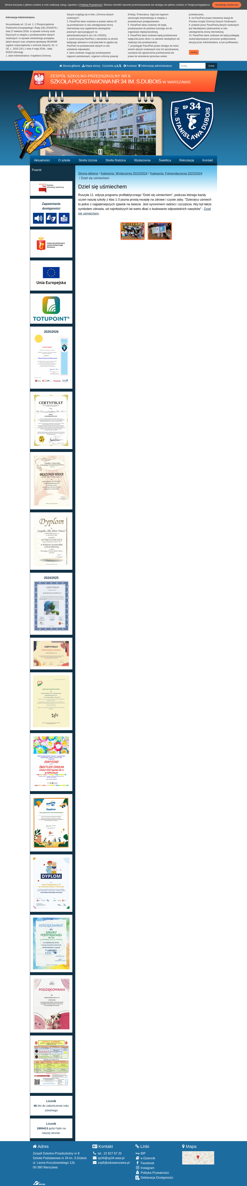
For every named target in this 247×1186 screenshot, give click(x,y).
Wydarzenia (142, 160)
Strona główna (69, 65)
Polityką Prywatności (90, 4)
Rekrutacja (186, 160)
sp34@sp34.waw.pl (108, 1158)
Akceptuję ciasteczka (226, 4)
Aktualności (42, 160)
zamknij (193, 52)
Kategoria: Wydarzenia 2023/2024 (124, 173)
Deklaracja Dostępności (154, 1178)
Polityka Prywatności (152, 1172)
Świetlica (165, 160)
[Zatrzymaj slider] (100, 152)
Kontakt (207, 160)
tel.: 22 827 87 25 (107, 1153)
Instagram (144, 1168)
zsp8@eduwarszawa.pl (110, 1162)
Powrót (36, 170)
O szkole (64, 160)
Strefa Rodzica (116, 160)
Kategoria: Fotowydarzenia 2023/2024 (176, 173)
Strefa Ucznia (88, 160)
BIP (140, 1153)
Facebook (144, 1163)
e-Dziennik (145, 1158)
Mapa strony (91, 65)
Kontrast (130, 65)
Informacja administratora (155, 65)
